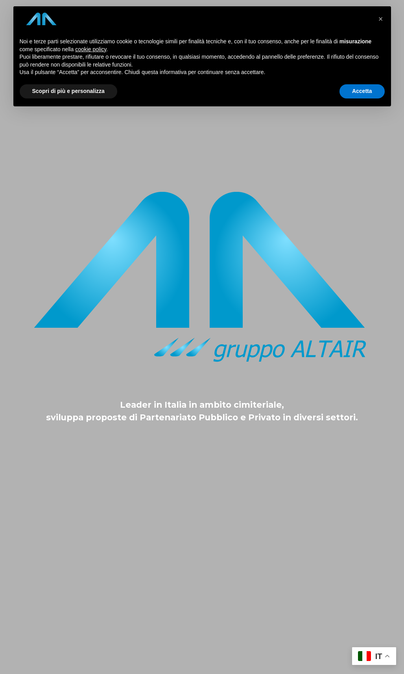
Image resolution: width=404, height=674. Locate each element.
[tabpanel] (202, 410)
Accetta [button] (362, 91)
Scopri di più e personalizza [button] (68, 91)
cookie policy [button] (90, 49)
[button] (380, 19)
